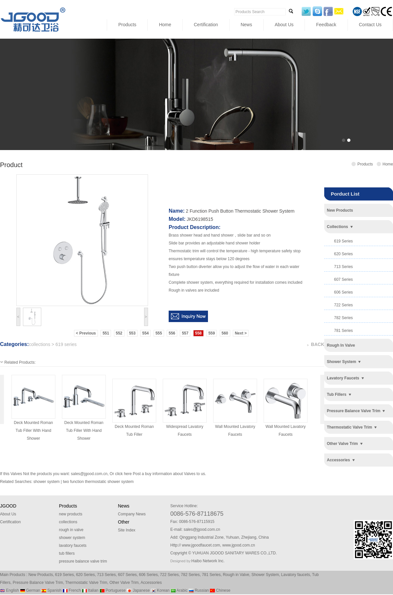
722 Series (169, 574)
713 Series (106, 574)
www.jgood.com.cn (238, 545)
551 (106, 333)
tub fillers (336, 394)
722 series (343, 305)
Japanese (138, 590)
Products (127, 24)
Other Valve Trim (124, 582)
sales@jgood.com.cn (89, 473)
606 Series (148, 574)
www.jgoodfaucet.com (201, 545)
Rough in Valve (236, 574)
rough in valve (341, 345)
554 (145, 333)
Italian (90, 590)
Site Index (126, 530)
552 (119, 333)
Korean (160, 590)
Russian (199, 590)
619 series (343, 241)
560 (225, 333)
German (30, 590)
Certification (206, 24)
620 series (343, 254)
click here (123, 473)
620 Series (85, 574)
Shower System (265, 574)
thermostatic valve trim (349, 427)
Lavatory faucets (295, 574)
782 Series (190, 574)
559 (211, 333)
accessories (338, 460)
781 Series (211, 574)
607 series (343, 279)
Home (165, 24)
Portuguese (113, 590)
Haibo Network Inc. (207, 561)
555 (159, 333)
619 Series (64, 574)
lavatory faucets (343, 378)
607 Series (127, 574)
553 (132, 333)
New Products (40, 574)
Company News (132, 514)
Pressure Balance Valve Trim (38, 582)
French (72, 590)
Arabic (179, 590)
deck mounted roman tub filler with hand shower (33, 430)
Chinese (220, 590)
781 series (343, 330)
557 (185, 333)
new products (340, 210)
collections (337, 226)
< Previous (86, 333)
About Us (284, 24)
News (246, 24)
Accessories (151, 582)
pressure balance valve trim (353, 411)
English (9, 590)
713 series (343, 266)
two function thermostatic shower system (98, 481)
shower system (341, 361)
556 (172, 333)
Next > (241, 333)
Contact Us (370, 24)
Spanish (51, 590)
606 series (343, 292)
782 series (343, 318)
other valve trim (342, 443)
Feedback (326, 24)
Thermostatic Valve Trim (86, 582)
